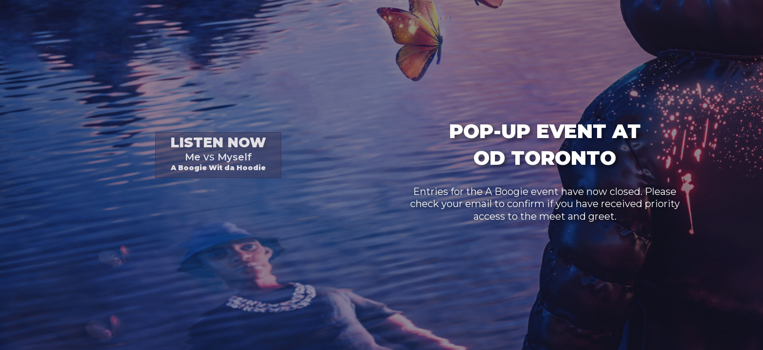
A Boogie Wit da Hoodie (218, 153)
